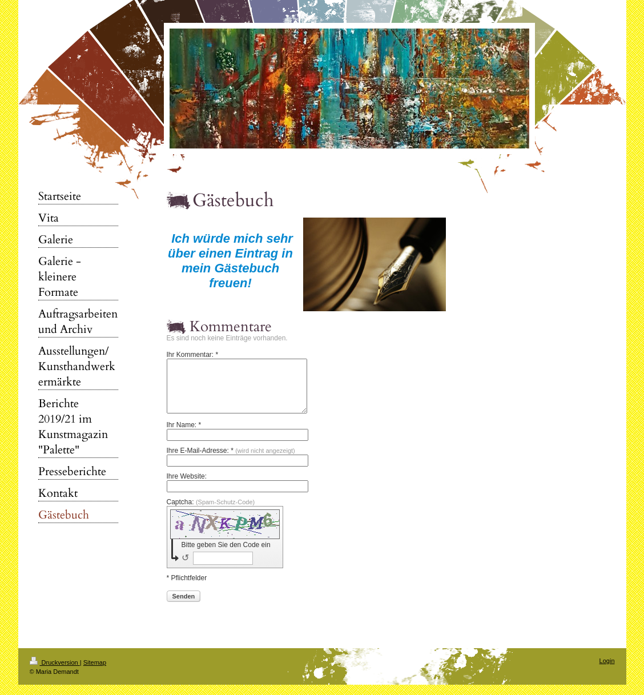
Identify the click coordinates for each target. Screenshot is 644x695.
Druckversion (55, 672)
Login (607, 671)
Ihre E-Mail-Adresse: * (231, 461)
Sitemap (94, 672)
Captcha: (211, 512)
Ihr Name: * (184, 435)
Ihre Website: (187, 487)
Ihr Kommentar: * (193, 355)
